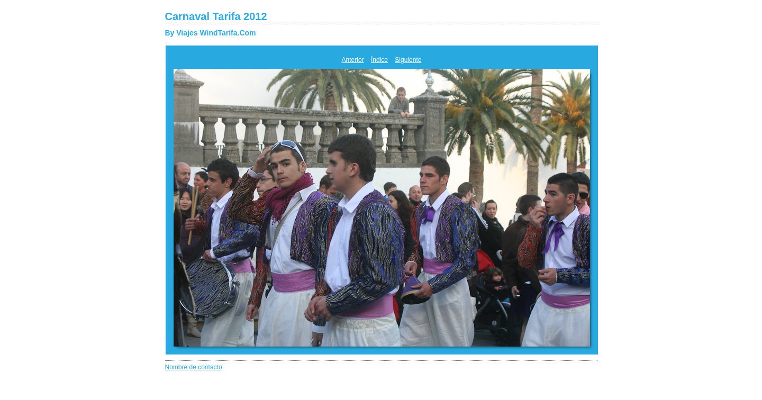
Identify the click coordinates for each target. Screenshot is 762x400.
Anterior (353, 59)
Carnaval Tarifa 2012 (216, 16)
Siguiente (408, 59)
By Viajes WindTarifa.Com (210, 33)
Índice (379, 59)
